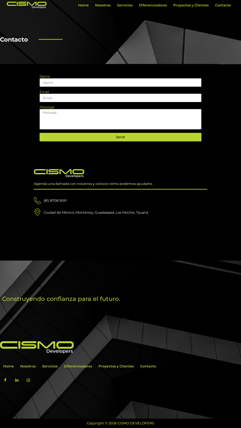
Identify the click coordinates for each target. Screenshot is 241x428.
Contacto (223, 5)
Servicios (125, 5)
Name (45, 76)
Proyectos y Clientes (191, 5)
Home (83, 5)
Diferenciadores (153, 5)
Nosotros (103, 5)
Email (44, 92)
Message (47, 107)
